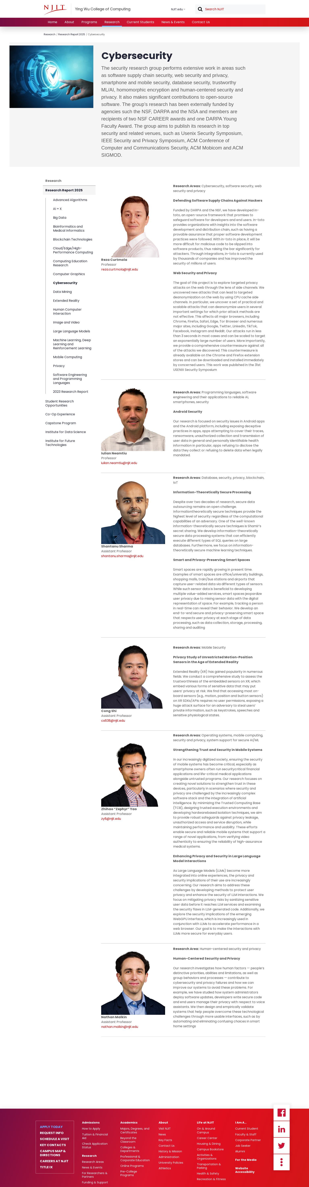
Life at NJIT (205, 1122)
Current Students (140, 22)
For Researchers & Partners (94, 1175)
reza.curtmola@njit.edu (119, 269)
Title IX (46, 1167)
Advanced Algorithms (70, 200)
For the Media (245, 1160)
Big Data (59, 217)
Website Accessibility (245, 1170)
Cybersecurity (96, 34)
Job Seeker (243, 1146)
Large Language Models (71, 331)
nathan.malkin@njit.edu (119, 1026)
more (282, 1162)
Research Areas (93, 1162)
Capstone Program (60, 423)
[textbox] (230, 9)
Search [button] (200, 9)
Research (112, 22)
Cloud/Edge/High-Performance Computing (73, 250)
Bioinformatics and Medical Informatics (68, 228)
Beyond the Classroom (128, 1139)
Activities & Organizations (206, 1156)
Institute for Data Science (65, 432)
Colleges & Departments (129, 1149)
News (162, 1134)
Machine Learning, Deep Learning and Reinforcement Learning (72, 344)
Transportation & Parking (209, 1166)
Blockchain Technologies (72, 239)
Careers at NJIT (54, 1161)
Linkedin (282, 1129)
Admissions (91, 1122)
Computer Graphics (69, 274)
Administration (169, 1157)
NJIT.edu (177, 9)
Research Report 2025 (71, 34)
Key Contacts (53, 1145)
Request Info (51, 1133)
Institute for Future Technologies (60, 443)
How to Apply (91, 1128)
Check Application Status (95, 1145)
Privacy (59, 366)
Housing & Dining (209, 1144)
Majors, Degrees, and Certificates (134, 1130)
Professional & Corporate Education (135, 1158)
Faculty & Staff (245, 1134)
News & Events (173, 22)
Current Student (246, 1128)
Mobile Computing (67, 357)
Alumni (240, 1151)
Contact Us (201, 22)
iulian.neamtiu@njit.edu (119, 463)
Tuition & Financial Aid (95, 1136)
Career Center (207, 1138)
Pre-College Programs (128, 1173)
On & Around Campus (206, 1130)
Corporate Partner (248, 1140)
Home (52, 22)
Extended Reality (66, 300)
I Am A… (241, 1122)
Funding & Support (95, 1182)
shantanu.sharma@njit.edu (122, 556)
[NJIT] (55, 10)
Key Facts (165, 1140)
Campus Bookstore (210, 1149)
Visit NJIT (165, 1128)
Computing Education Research (70, 263)
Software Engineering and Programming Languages (70, 378)
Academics (128, 1122)
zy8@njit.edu (111, 818)
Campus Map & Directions (53, 1153)
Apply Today (51, 1127)
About (69, 22)
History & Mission (170, 1151)
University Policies (171, 1162)
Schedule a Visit (54, 1139)
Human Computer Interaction (67, 311)
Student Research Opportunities (59, 403)
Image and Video (66, 322)
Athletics (165, 1168)
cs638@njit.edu (113, 720)
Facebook (282, 1113)
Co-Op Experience (60, 414)
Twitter (282, 1146)
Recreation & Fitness (211, 1179)
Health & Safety (208, 1173)
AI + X (57, 208)
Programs (89, 22)
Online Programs (132, 1166)
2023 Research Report (70, 391)
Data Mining (62, 291)
